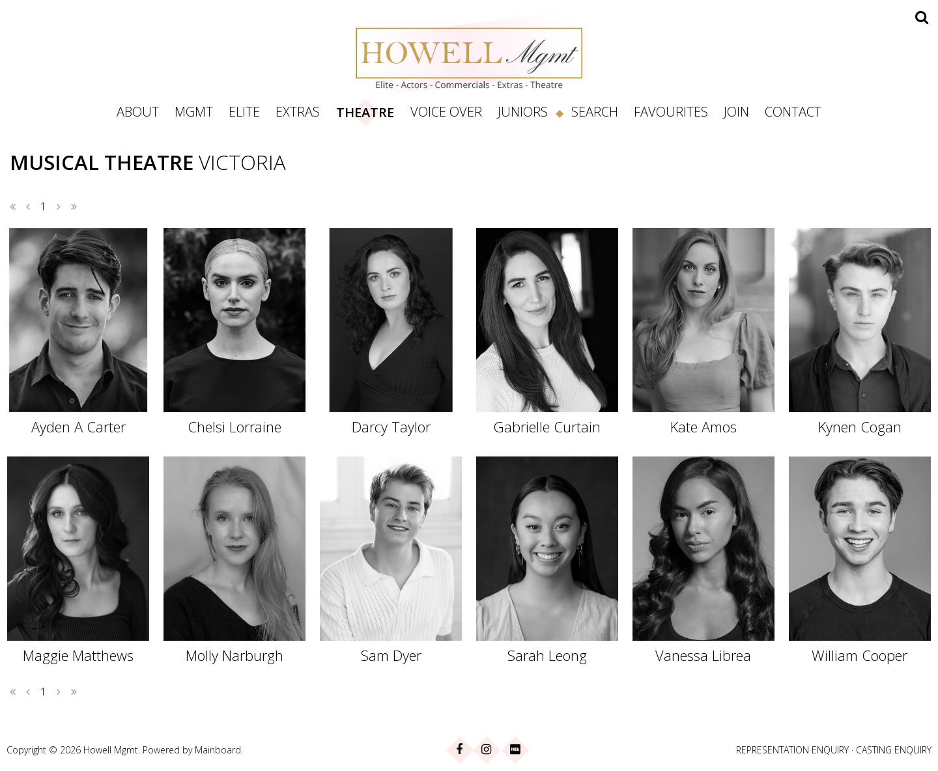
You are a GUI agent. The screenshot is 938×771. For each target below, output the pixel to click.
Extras (298, 111)
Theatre (365, 112)
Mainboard (218, 750)
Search (594, 111)
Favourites (671, 111)
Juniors (523, 111)
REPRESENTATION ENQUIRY (792, 750)
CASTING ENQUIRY (893, 750)
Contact (793, 111)
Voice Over (446, 111)
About (138, 111)
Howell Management (469, 53)
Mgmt (194, 111)
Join (736, 111)
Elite (244, 111)
